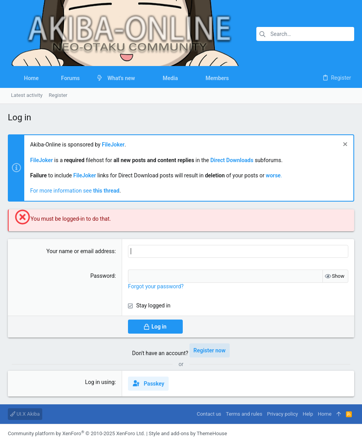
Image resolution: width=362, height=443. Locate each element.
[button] (86, 78)
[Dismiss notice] (344, 145)
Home (324, 414)
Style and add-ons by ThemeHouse (188, 433)
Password (102, 276)
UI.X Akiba (25, 414)
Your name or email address (81, 251)
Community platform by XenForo (76, 433)
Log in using (99, 382)
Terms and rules (244, 414)
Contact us (209, 414)
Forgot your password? (156, 286)
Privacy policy (282, 414)
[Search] (305, 34)
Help (308, 414)
